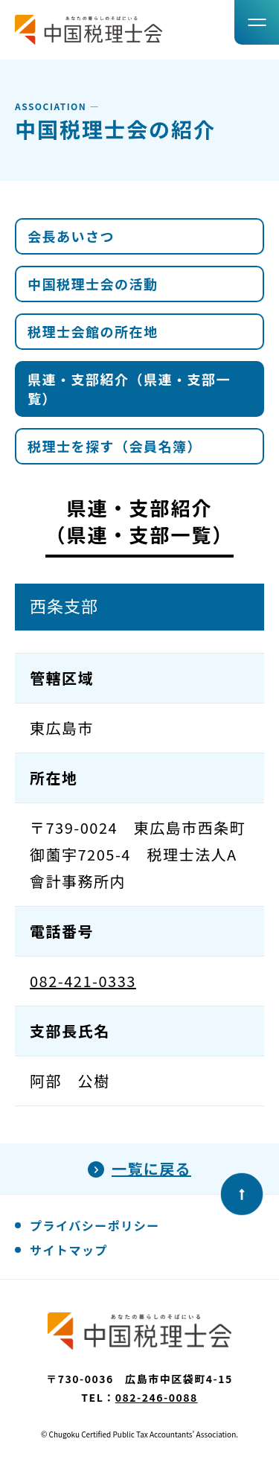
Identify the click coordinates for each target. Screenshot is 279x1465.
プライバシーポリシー (95, 1225)
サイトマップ (69, 1250)
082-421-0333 (83, 981)
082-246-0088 (156, 1397)
